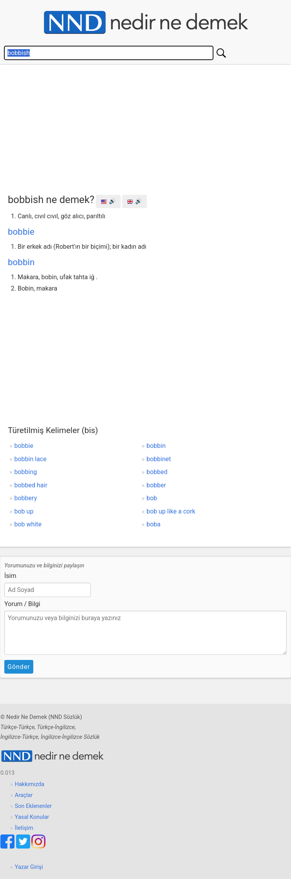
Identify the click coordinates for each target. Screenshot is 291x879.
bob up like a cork (170, 511)
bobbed (157, 472)
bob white (28, 524)
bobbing (25, 472)
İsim (10, 575)
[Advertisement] (149, 127)
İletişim (24, 828)
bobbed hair (30, 485)
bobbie (21, 231)
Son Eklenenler (33, 806)
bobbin (21, 262)
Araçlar (24, 795)
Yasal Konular (32, 817)
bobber (156, 485)
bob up (24, 511)
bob (151, 498)
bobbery (25, 498)
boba (153, 524)
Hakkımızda (29, 784)
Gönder (18, 666)
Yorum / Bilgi (22, 604)
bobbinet (158, 459)
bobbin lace (30, 459)
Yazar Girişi (29, 867)
